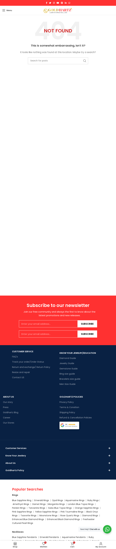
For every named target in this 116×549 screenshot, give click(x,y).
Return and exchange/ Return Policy (31, 367)
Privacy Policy (67, 402)
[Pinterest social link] (62, 3)
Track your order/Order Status (28, 361)
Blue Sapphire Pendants (24, 540)
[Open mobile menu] (7, 10)
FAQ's (15, 356)
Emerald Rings (41, 503)
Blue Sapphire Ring (21, 503)
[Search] (58, 60)
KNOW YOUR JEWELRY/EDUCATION (78, 353)
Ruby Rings (93, 503)
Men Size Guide (68, 384)
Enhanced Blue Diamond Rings (28, 522)
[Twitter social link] (50, 3)
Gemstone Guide (69, 368)
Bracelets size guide (70, 378)
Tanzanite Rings (37, 511)
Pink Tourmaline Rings (72, 515)
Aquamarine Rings (74, 503)
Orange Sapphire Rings (87, 511)
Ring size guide (67, 373)
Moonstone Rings (48, 518)
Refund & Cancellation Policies (76, 417)
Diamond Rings (90, 518)
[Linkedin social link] (66, 3)
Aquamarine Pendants (74, 540)
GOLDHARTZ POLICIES (71, 396)
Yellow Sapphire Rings (46, 515)
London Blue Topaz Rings (80, 507)
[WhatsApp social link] (69, 3)
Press (5, 407)
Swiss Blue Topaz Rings (60, 511)
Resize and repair (21, 372)
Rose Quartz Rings (69, 518)
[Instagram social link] (54, 3)
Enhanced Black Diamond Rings (63, 522)
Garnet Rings (39, 507)
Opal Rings (57, 503)
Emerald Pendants (49, 540)
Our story (8, 402)
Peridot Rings (19, 511)
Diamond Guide (68, 358)
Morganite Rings (56, 507)
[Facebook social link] (46, 3)
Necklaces (18, 535)
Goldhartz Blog (10, 412)
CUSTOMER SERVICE (22, 351)
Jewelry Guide (67, 363)
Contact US (18, 377)
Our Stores (8, 422)
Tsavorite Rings (28, 518)
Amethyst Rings (21, 507)
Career (6, 417)
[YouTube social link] (58, 3)
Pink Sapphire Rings (22, 515)
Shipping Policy (67, 412)
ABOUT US (8, 396)
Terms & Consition (69, 407)
